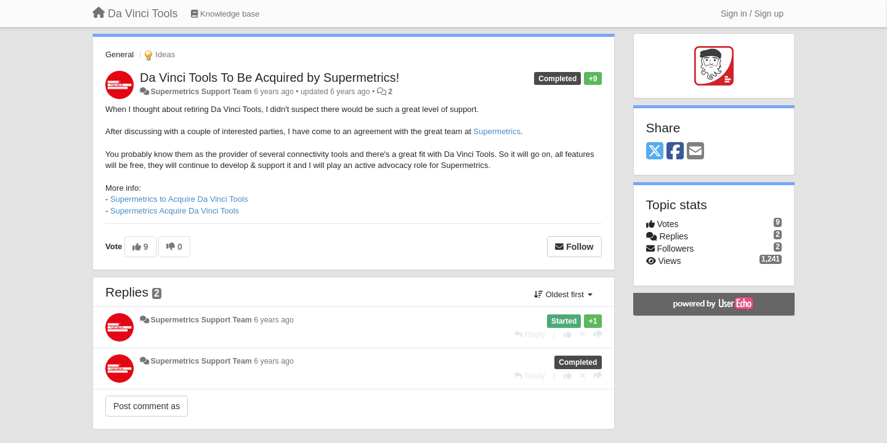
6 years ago (274, 320)
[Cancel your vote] (583, 334)
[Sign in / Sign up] (752, 13)
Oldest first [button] (563, 294)
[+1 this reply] (568, 334)
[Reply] (529, 334)
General (119, 54)
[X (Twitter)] (654, 151)
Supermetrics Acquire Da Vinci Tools (174, 210)
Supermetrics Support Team (200, 91)
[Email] (695, 151)
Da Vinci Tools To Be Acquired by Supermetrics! (269, 77)
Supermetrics (497, 131)
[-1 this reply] (598, 334)
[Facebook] (675, 151)
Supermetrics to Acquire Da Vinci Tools (179, 199)
